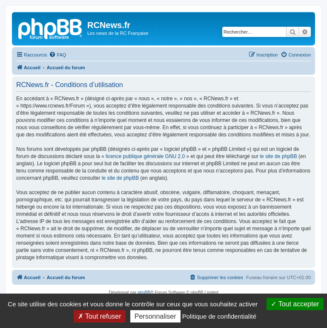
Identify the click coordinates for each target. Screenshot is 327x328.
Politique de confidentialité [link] (219, 316)
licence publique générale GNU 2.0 (145, 156)
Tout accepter (295, 304)
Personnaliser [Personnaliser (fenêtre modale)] (155, 316)
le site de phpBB (278, 156)
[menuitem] (57, 55)
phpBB (144, 292)
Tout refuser (99, 316)
